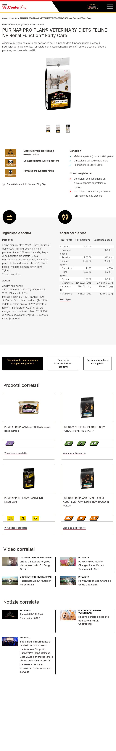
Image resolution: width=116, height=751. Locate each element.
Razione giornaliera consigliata (97, 362)
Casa (4, 18)
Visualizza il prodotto (15, 453)
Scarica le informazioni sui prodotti (63, 363)
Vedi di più (65, 299)
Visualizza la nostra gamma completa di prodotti (22, 362)
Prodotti (13, 18)
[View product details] (29, 407)
